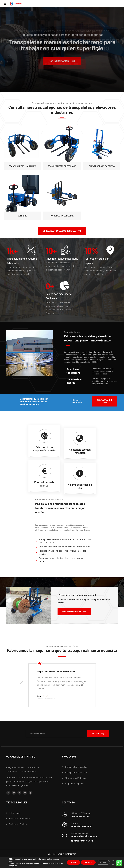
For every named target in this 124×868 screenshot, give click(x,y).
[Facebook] (8, 792)
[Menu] (5, 3)
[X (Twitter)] (19, 792)
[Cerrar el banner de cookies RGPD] (113, 862)
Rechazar (88, 862)
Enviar (98, 733)
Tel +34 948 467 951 (80, 816)
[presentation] (14, 48)
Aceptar (73, 862)
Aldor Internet (69, 853)
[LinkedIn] (30, 792)
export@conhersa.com (82, 840)
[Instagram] (14, 792)
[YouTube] (25, 792)
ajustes (28, 866)
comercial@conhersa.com (84, 836)
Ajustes (103, 862)
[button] (62, 231)
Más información (62, 60)
